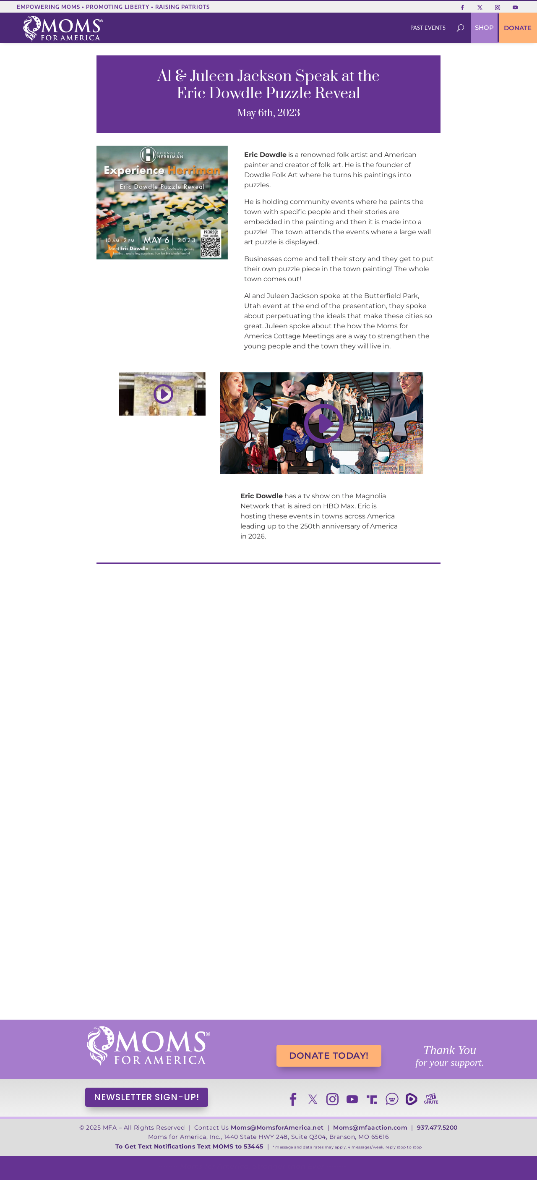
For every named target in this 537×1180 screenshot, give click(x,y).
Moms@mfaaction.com (370, 1127)
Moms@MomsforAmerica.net (277, 1127)
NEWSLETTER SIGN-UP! (146, 1097)
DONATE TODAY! (329, 1055)
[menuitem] (428, 28)
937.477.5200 (437, 1127)
